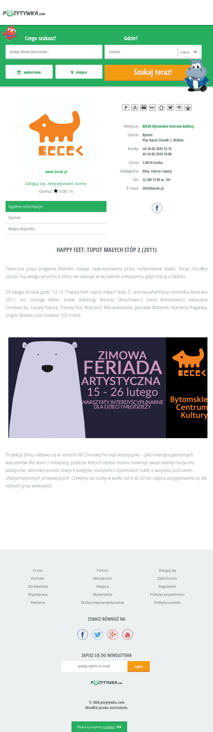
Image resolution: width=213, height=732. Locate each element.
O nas (37, 570)
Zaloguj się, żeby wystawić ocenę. (56, 183)
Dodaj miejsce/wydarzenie (102, 602)
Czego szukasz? (40, 38)
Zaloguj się (167, 570)
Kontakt (37, 578)
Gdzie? (131, 38)
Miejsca (103, 586)
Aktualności (102, 578)
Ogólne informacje (25, 206)
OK (118, 727)
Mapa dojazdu (21, 228)
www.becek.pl (56, 171)
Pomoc (102, 570)
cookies (109, 727)
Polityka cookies (167, 602)
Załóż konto (167, 578)
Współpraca (37, 594)
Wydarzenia (102, 594)
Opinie (14, 217)
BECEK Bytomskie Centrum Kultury (168, 126)
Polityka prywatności (167, 594)
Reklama (38, 602)
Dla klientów (38, 586)
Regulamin (167, 586)
